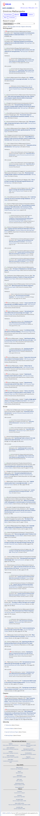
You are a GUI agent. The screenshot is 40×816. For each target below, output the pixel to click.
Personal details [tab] (8, 14)
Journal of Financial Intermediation (23, 512)
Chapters (23, 26)
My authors (32, 7)
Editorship (28, 26)
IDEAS (3, 813)
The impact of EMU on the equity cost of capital (23, 602)
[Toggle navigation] (23, 4)
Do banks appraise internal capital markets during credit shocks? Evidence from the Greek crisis (19, 510)
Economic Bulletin (8, 467)
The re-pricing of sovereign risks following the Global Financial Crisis (22, 190)
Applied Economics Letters (25, 689)
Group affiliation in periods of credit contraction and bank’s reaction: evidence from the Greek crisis (19, 138)
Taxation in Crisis (17, 704)
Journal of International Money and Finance (18, 324)
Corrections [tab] (12, 17)
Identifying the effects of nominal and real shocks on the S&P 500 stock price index (21, 653)
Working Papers (28, 43)
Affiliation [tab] (16, 14)
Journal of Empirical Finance (15, 89)
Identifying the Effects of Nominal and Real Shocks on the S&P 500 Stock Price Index (21, 350)
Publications (8, 725)
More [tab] (5, 17)
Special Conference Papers (11, 732)
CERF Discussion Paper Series (28, 331)
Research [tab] (24, 14)
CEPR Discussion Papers (21, 165)
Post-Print (27, 34)
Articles (18, 26)
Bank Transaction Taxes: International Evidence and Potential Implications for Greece (19, 700)
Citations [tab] (30, 14)
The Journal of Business (20, 297)
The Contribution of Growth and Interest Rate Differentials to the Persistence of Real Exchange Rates (19, 207)
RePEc (9, 813)
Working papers (12, 26)
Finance (28, 253)
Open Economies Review (27, 439)
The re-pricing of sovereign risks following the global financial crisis (21, 551)
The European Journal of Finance (27, 568)
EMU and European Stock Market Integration (22, 285)
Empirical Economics (20, 559)
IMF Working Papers (30, 71)
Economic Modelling (30, 682)
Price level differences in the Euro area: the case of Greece (18, 466)
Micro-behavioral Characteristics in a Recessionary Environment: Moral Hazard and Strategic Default (19, 713)
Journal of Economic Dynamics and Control (25, 155)
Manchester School (16, 351)
